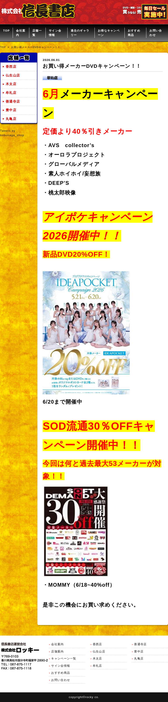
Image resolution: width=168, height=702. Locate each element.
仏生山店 (13, 75)
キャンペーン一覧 (63, 658)
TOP (6, 30)
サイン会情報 (55, 33)
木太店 (11, 84)
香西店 (11, 66)
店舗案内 (57, 651)
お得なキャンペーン (109, 33)
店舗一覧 (37, 33)
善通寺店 (13, 101)
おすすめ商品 (134, 33)
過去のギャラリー (80, 33)
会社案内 (20, 33)
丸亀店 (11, 119)
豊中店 (11, 110)
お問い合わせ (155, 33)
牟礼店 (11, 92)
